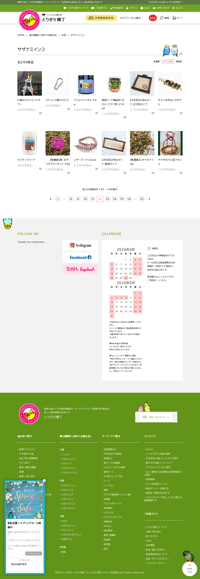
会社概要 (150, 545)
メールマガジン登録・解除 (158, 454)
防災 (106, 549)
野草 (106, 490)
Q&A (145, 8)
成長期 (107, 540)
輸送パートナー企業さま (157, 488)
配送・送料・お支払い (155, 550)
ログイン (131, 8)
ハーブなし (109, 486)
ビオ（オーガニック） (113, 517)
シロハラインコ (68, 504)
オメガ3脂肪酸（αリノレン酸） (117, 495)
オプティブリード (26, 160)
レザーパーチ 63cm (85, 160)
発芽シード (109, 472)
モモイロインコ (68, 526)
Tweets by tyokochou (32, 242)
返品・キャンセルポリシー (157, 559)
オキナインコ (67, 499)
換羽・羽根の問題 (27, 467)
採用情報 (150, 479)
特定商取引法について (157, 554)
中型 (64, 35)
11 (92, 199)
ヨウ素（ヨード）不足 (113, 476)
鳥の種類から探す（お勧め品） (43, 35)
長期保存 (108, 522)
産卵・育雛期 (110, 535)
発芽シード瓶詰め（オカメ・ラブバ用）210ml (113, 104)
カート (177, 18)
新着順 (156, 61)
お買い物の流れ (153, 532)
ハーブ (107, 481)
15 (121, 199)
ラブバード (66, 464)
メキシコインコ (68, 508)
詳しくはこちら (35, 553)
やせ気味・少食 (26, 454)
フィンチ (65, 455)
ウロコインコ (67, 495)
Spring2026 (24, 566)
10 (85, 199)
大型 (62, 516)
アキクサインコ (68, 468)
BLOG (178, 8)
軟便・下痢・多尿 (26, 476)
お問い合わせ (161, 8)
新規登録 (116, 8)
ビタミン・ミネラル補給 (114, 467)
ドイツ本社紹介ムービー (157, 484)
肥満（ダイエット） (27, 449)
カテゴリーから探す (129, 18)
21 (142, 199)
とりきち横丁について (76, 8)
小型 (62, 450)
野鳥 (63, 552)
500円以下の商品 (112, 454)
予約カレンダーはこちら (123, 371)
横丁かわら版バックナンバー (159, 463)
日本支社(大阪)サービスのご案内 (162, 458)
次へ (149, 199)
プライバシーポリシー (156, 563)
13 (107, 199)
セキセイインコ (68, 459)
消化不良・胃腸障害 (28, 458)
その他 (63, 547)
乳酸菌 (107, 499)
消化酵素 (108, 531)
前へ (51, 199)
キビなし (108, 526)
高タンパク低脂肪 (112, 463)
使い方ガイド (152, 536)
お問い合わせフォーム (156, 417)
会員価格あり (110, 449)
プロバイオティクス (113, 504)
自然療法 (108, 508)
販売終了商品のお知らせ (158, 493)
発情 (21, 472)
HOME (21, 35)
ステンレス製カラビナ (57, 100)
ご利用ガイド (99, 8)
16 (129, 199)
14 (114, 199)
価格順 (179, 61)
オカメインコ (67, 490)
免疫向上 (108, 458)
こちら (159, 280)
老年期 (107, 544)
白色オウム (66, 539)
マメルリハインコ (69, 473)
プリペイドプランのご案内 (158, 467)
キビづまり (24, 463)
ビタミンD (108, 513)
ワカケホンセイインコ (71, 535)
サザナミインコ (77, 35)
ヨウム (64, 521)
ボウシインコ (67, 530)
